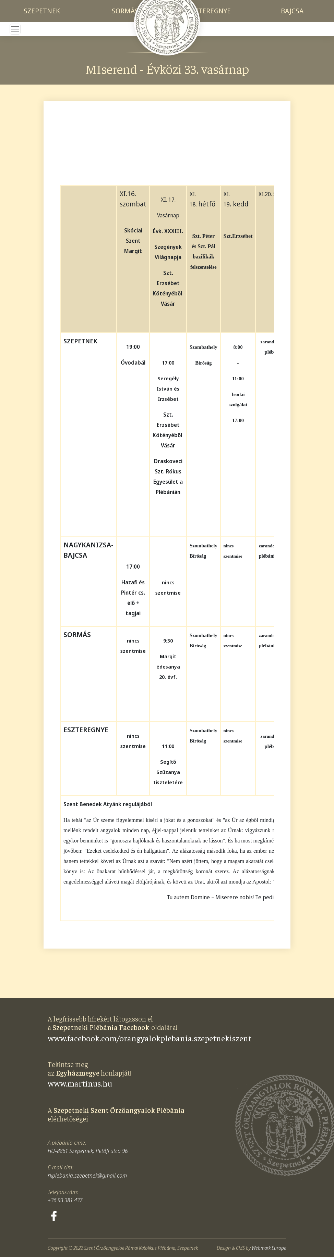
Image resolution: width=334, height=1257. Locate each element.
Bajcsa (292, 10)
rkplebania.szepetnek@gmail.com (87, 1175)
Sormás (125, 10)
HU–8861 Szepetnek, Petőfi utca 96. (88, 1151)
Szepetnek (42, 10)
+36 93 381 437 (65, 1200)
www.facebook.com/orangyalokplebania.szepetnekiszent (149, 1038)
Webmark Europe (269, 1248)
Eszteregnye (209, 10)
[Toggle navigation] (15, 29)
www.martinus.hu (80, 1083)
